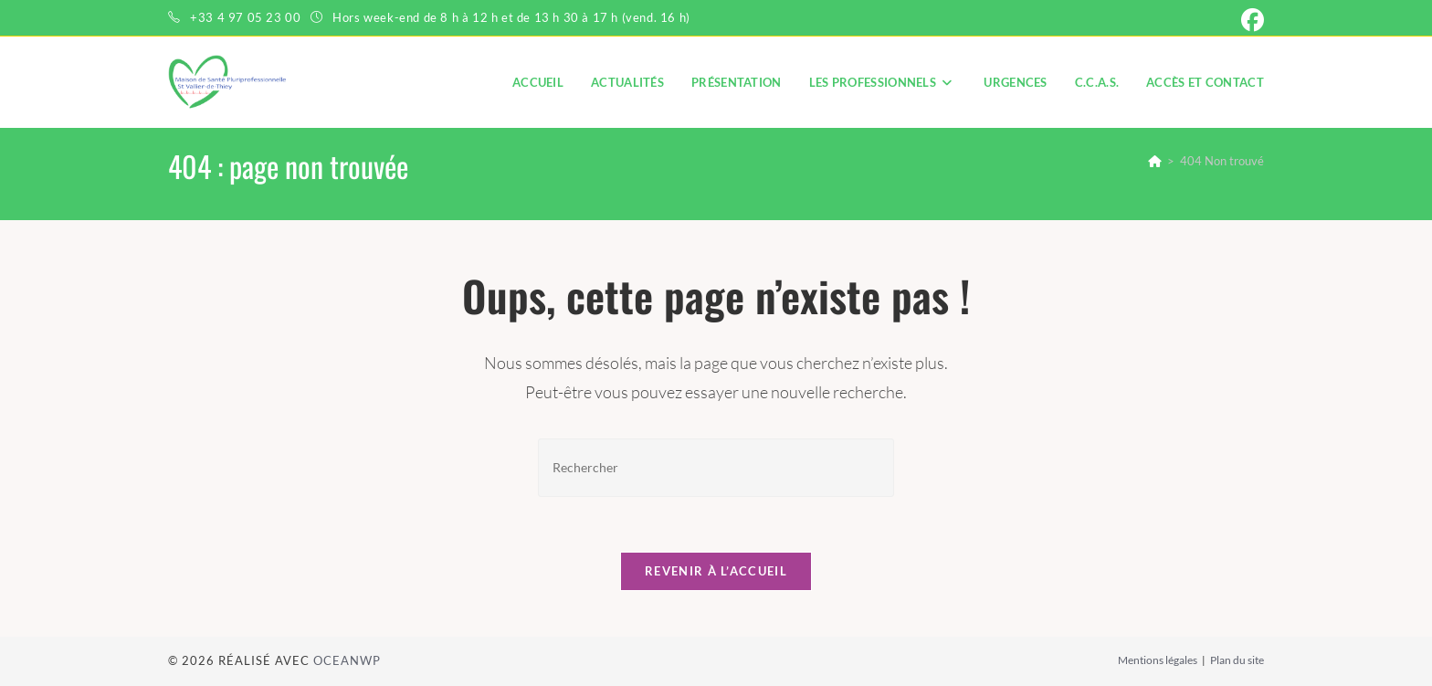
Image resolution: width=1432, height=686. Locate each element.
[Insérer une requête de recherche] (716, 467)
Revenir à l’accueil (716, 571)
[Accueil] (1155, 160)
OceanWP (347, 660)
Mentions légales (1157, 660)
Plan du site (1237, 660)
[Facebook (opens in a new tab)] (1250, 20)
